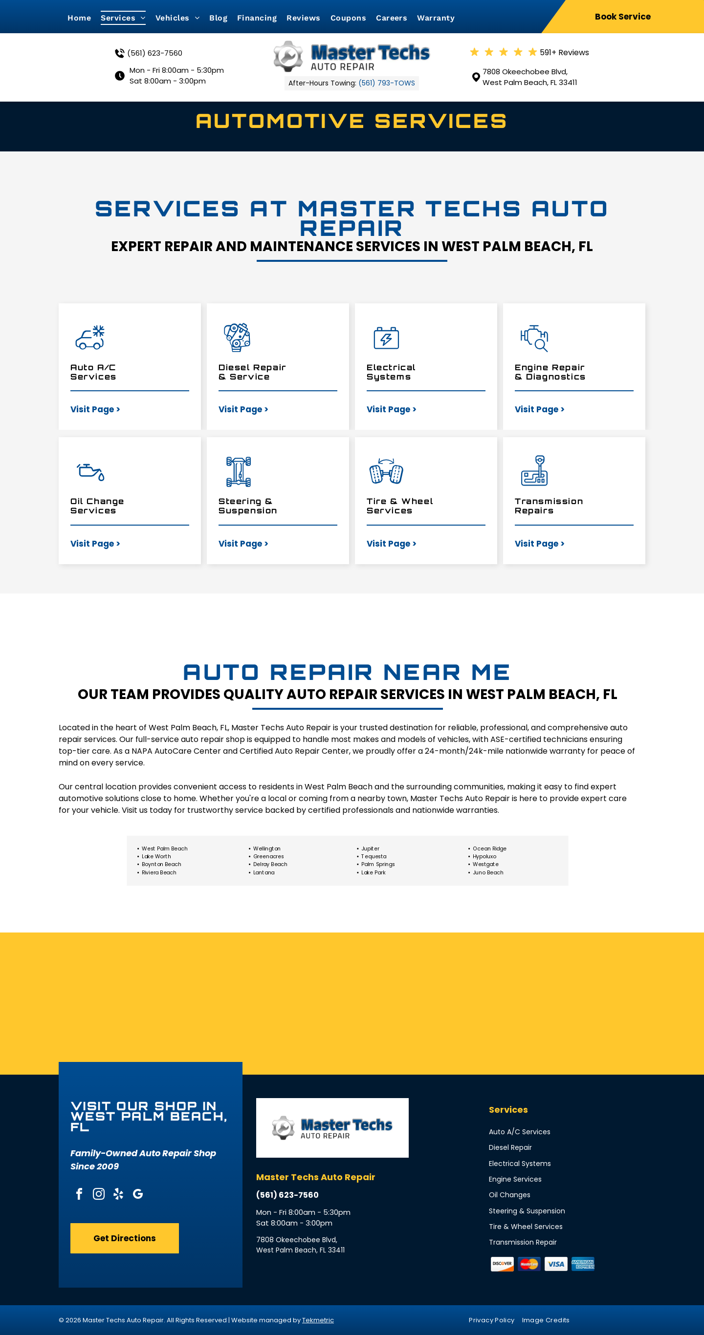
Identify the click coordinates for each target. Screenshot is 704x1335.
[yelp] (118, 1196)
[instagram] (99, 1196)
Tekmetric (318, 1320)
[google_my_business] (138, 1196)
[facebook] (79, 1196)
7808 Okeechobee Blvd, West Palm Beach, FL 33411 (530, 77)
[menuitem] (84, 18)
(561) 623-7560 (154, 53)
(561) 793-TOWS (386, 83)
